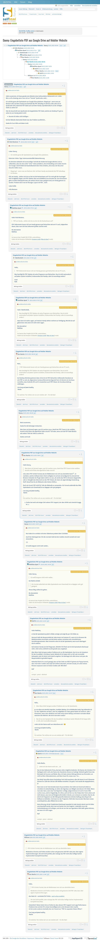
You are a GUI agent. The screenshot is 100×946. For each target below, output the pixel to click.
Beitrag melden (9, 128)
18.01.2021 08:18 (30, 354)
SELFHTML (7, 2)
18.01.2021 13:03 (47, 754)
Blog (30, 2)
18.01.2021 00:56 (14, 87)
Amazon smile (36, 239)
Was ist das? (45, 239)
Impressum (30, 938)
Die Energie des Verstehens (18, 938)
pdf (25, 86)
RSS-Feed (48, 14)
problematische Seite (13, 90)
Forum (22, 2)
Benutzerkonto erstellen (41, 132)
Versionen (56, 754)
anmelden (31, 132)
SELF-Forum (8, 84)
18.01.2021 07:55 (35, 300)
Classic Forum (54, 938)
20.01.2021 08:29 (37, 837)
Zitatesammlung (47, 9)
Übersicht (31, 9)
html (21, 86)
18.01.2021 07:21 (29, 208)
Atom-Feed (41, 14)
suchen (56, 9)
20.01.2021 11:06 (41, 874)
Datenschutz (39, 938)
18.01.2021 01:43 (26, 142)
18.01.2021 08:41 (36, 455)
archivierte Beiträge (56, 14)
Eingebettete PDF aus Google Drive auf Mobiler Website (31, 84)
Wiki (15, 2)
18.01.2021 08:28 (28, 413)
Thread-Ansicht (33, 14)
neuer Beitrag (23, 9)
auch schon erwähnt (58, 896)
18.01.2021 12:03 (41, 621)
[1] (73, 473)
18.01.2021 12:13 (47, 693)
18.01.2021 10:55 (46, 564)
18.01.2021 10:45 (34, 524)
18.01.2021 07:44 (28, 258)
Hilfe (61, 9)
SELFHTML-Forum (23, 14)
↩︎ (28, 504)
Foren (38, 9)
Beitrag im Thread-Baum (55, 132)
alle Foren (13, 132)
